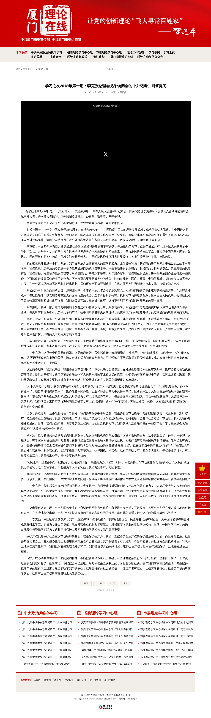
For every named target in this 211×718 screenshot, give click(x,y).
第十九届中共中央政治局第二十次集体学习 (46, 664)
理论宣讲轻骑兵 (77, 56)
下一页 (112, 583)
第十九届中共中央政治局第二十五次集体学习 (47, 629)
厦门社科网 (109, 680)
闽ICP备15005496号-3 (128, 699)
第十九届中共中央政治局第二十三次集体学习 (47, 643)
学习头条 (21, 52)
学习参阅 (154, 52)
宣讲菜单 (36, 56)
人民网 (37, 680)
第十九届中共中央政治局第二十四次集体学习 (47, 636)
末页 (125, 583)
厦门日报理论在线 (121, 56)
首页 (18, 69)
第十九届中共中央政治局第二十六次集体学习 (47, 622)
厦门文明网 (95, 680)
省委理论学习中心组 (80, 52)
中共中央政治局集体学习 (46, 52)
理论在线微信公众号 (150, 56)
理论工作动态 (135, 52)
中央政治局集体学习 (38, 613)
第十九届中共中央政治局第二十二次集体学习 (47, 650)
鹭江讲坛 (99, 56)
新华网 (47, 680)
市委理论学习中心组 (109, 52)
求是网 (57, 680)
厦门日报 (81, 680)
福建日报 (69, 680)
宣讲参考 (55, 56)
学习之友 (169, 52)
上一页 (99, 583)
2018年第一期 (41, 69)
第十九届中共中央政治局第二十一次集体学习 (47, 657)
